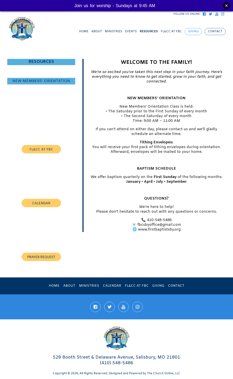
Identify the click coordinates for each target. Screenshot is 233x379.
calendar (41, 203)
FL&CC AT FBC (41, 149)
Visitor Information (41, 68)
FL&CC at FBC (171, 31)
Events (131, 31)
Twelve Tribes (41, 74)
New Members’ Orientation (41, 81)
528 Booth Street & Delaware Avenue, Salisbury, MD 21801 (116, 357)
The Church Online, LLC (163, 373)
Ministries (113, 31)
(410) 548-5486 (116, 363)
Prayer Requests (41, 94)
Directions (41, 100)
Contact (215, 31)
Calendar (112, 286)
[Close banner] (226, 5)
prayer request (41, 257)
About (96, 31)
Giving (193, 31)
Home (83, 31)
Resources (149, 31)
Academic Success (41, 87)
